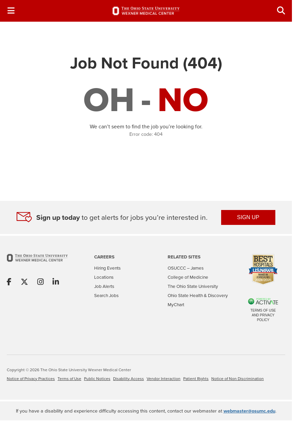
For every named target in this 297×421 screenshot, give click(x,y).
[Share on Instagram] (40, 282)
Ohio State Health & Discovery (198, 295)
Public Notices (97, 379)
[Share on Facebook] (9, 282)
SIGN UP (248, 217)
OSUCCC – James (186, 268)
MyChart (176, 304)
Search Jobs (106, 295)
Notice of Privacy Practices (31, 379)
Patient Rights (196, 379)
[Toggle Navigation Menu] (11, 10)
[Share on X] (24, 282)
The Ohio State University (193, 286)
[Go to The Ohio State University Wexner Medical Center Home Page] (37, 262)
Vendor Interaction (164, 379)
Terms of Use (69, 379)
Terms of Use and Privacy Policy (263, 315)
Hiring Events (107, 268)
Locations (103, 277)
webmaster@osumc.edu (249, 410)
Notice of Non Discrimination (237, 379)
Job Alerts (104, 286)
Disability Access (128, 379)
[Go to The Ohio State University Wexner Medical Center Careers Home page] (146, 11)
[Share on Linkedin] (55, 282)
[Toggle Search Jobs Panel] (281, 10)
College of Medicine (188, 277)
